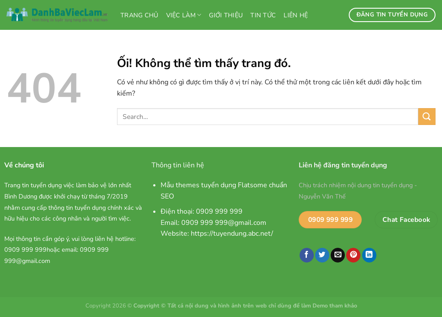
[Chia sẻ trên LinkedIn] (369, 255)
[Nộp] (427, 116)
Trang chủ (139, 15)
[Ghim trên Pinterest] (353, 255)
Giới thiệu (226, 15)
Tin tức (263, 15)
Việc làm (184, 15)
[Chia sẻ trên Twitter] (322, 255)
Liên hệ (296, 15)
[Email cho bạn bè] (338, 255)
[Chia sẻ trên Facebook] (307, 255)
